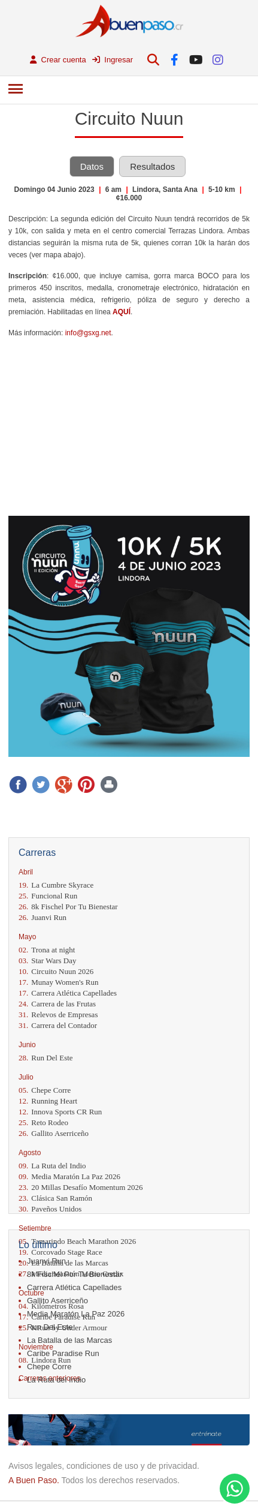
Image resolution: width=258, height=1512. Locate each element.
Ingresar (112, 59)
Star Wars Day (48, 960)
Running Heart (48, 1100)
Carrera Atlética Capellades (68, 992)
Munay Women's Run (59, 982)
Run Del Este (46, 1057)
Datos (92, 166)
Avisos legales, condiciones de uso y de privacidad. (103, 1466)
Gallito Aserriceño (54, 1133)
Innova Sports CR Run (60, 1111)
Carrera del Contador (58, 1025)
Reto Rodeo (43, 1122)
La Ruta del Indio (52, 1165)
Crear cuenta (58, 59)
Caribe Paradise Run (63, 1353)
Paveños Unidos (50, 1208)
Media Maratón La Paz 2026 (69, 1176)
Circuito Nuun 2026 (56, 971)
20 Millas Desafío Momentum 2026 (81, 1187)
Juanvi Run (42, 917)
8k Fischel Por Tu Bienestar (68, 906)
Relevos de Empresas (58, 1014)
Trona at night (47, 949)
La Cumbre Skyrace (56, 884)
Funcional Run (48, 895)
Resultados (152, 166)
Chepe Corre (45, 1090)
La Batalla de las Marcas (69, 1340)
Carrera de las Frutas (57, 1003)
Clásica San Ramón (55, 1198)
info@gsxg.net (88, 333)
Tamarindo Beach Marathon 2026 (77, 1241)
